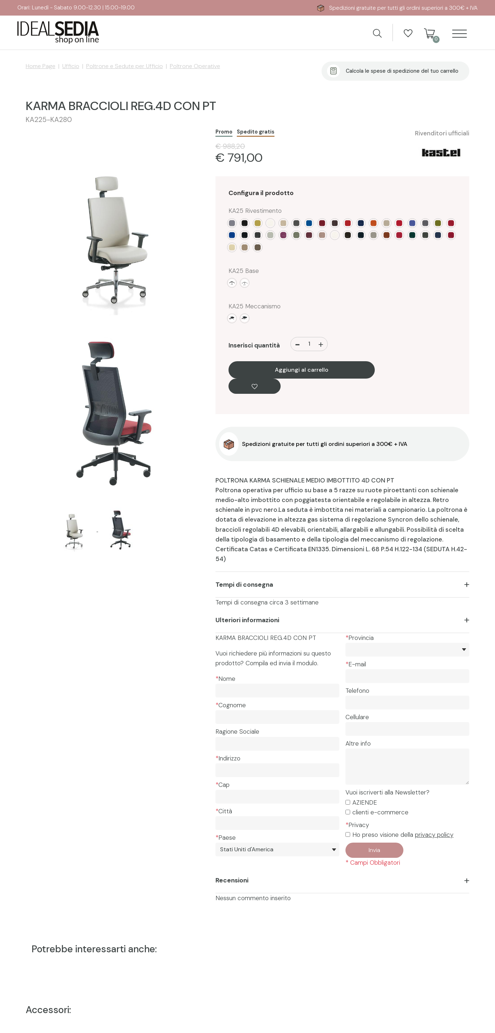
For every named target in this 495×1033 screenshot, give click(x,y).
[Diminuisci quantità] (297, 344)
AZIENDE (364, 802)
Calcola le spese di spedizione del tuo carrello (402, 71)
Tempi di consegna (244, 585)
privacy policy (434, 835)
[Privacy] (347, 834)
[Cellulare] (407, 729)
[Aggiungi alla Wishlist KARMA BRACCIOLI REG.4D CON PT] (254, 386)
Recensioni (231, 880)
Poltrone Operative (195, 66)
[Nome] (277, 690)
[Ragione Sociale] (277, 744)
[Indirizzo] (277, 770)
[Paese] (277, 849)
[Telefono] (407, 702)
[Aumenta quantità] (320, 344)
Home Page (40, 66)
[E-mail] (407, 676)
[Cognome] (277, 717)
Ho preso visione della (402, 835)
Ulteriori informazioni (247, 620)
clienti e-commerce (380, 812)
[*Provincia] (407, 650)
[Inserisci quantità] (309, 344)
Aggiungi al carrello (301, 370)
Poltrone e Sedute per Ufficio (124, 66)
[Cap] (277, 797)
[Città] (277, 823)
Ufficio (70, 66)
